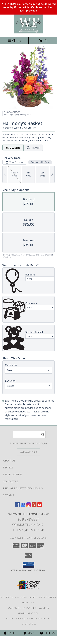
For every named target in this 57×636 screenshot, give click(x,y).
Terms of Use (28, 623)
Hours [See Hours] (47, 633)
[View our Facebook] (17, 506)
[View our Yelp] (34, 506)
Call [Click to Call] (9, 633)
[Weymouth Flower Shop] (28, 32)
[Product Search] (29, 434)
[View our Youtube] (39, 506)
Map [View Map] (29, 633)
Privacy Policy (15, 618)
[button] (28, 565)
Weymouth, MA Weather (22, 607)
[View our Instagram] (28, 506)
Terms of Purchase (37, 618)
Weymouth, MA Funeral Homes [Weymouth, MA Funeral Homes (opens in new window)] (18, 597)
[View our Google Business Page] (23, 506)
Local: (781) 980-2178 (28, 530)
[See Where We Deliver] (28, 451)
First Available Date (40, 162)
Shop (14, 40)
